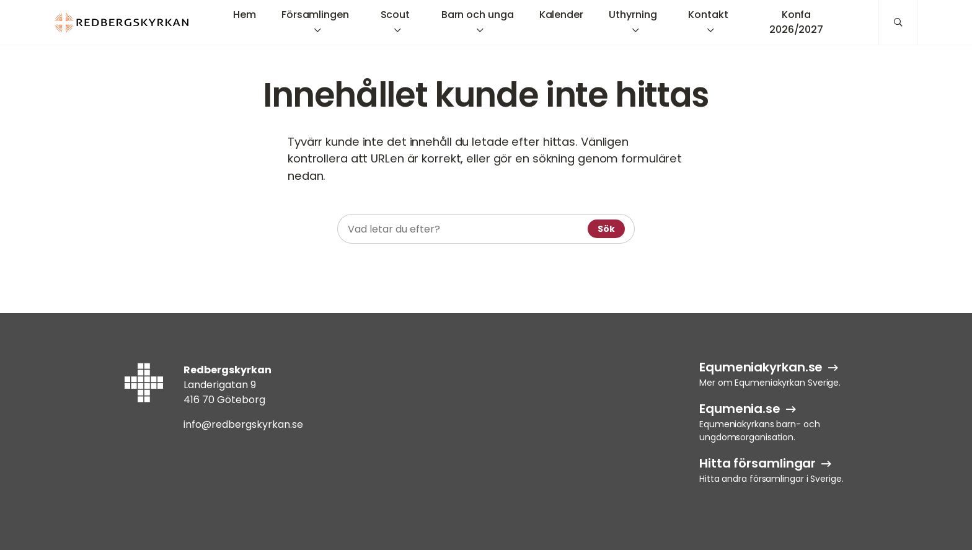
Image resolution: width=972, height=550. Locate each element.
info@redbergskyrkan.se (243, 424)
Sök (606, 229)
